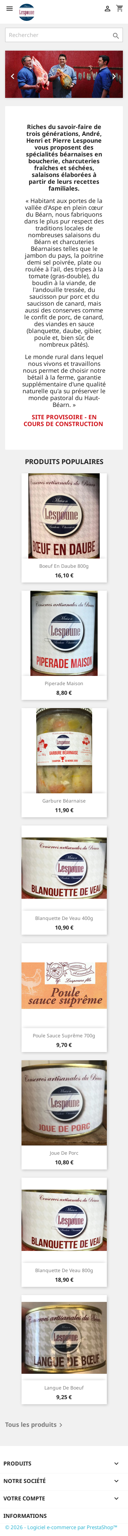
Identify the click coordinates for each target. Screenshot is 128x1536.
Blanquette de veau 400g (64, 918)
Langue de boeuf (64, 1387)
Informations (25, 1516)
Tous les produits (35, 1425)
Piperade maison (64, 683)
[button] (14, 74)
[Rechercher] (64, 35)
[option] (64, 74)
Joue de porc (64, 1153)
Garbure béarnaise (64, 800)
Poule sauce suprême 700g (64, 1035)
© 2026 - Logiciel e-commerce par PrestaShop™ (61, 1527)
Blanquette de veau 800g (64, 1270)
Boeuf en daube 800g (64, 566)
